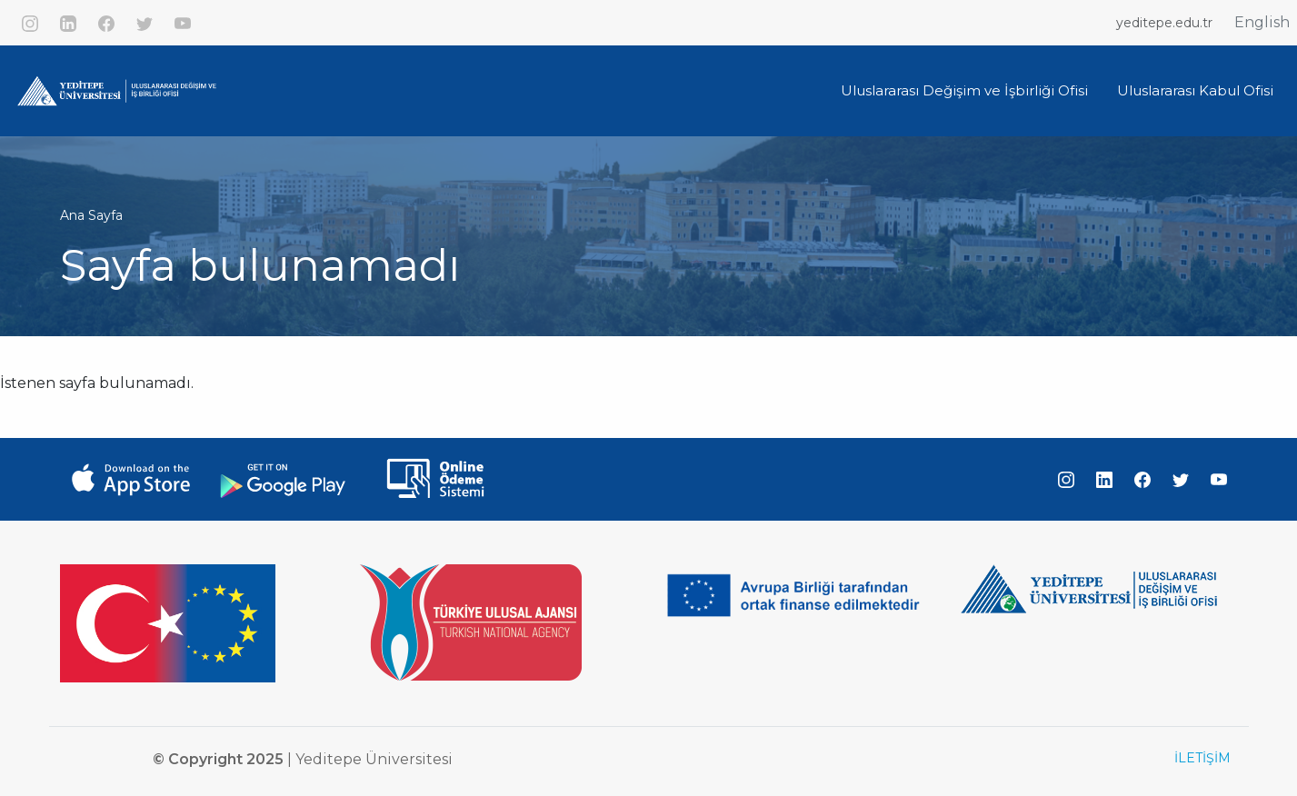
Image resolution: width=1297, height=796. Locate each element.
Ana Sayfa (91, 215)
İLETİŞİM (1202, 758)
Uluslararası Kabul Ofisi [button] (1195, 90)
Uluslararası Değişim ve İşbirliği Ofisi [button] (964, 90)
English (1262, 22)
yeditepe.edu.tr (1164, 23)
